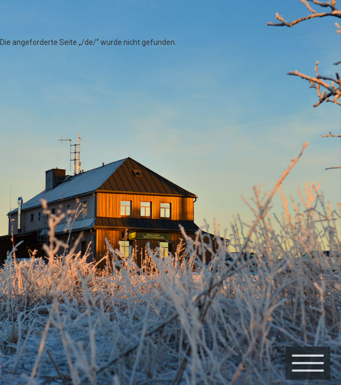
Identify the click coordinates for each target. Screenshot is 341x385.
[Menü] (307, 363)
